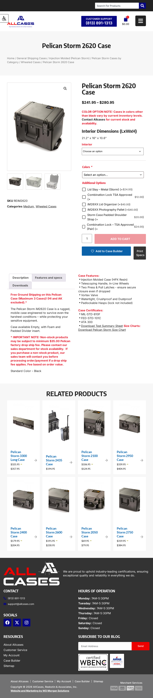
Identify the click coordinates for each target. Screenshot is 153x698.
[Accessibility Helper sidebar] (4, 18)
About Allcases (13, 644)
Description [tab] (21, 277)
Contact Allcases (93, 119)
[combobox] (117, 6)
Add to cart (120, 239)
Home (10, 58)
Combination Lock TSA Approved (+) (115, 197)
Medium (28, 206)
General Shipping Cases (32, 58)
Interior (87, 144)
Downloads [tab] (20, 285)
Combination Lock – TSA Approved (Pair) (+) (115, 227)
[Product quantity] (87, 238)
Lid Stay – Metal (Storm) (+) (110, 189)
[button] (65, 88)
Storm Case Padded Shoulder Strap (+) (115, 217)
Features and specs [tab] (48, 277)
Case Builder (12, 660)
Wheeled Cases (31, 62)
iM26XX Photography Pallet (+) (112, 210)
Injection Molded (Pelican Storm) (69, 58)
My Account (11, 655)
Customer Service (15, 650)
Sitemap (9, 666)
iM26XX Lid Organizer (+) (108, 204)
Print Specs (140, 253)
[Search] (142, 6)
